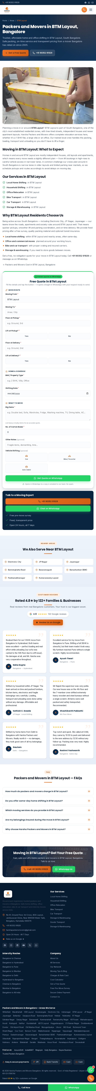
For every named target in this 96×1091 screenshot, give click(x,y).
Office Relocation (57, 907)
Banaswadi (33, 1021)
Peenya (5, 1037)
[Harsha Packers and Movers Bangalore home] (6, 10)
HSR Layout (29, 1014)
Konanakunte (60, 1040)
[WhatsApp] (89, 2)
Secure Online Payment (60, 994)
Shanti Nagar (7, 1033)
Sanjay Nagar (21, 1021)
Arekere (15, 1044)
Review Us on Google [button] (48, 623)
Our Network (55, 969)
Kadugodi (13, 1025)
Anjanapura (71, 1040)
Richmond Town (79, 1029)
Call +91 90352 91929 (34, 873)
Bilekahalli (24, 1044)
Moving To (11, 307)
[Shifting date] (48, 394)
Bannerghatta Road (15, 571)
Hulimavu (6, 1044)
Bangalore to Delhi (10, 977)
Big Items (10, 407)
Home (4, 21)
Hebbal (57, 1018)
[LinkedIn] (17, 947)
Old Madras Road (33, 1029)
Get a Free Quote (16, 53)
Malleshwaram (44, 1033)
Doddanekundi (87, 1025)
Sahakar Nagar (8, 1021)
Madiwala (41, 1044)
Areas (12, 21)
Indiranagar (66, 1014)
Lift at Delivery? (13, 356)
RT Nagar (76, 1018)
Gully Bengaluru (50, 1052)
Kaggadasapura (57, 1025)
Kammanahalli (45, 1021)
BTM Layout (77, 1014)
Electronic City (13, 563)
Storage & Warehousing (60, 920)
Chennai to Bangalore (11, 986)
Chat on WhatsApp (48, 509)
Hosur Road (52, 1044)
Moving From (12, 294)
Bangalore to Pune (10, 969)
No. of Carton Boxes (15, 427)
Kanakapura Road (66, 1044)
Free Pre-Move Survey (60, 990)
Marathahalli (17, 1014)
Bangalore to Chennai (11, 960)
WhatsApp (72, 1087)
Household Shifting (58, 902)
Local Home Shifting (58, 898)
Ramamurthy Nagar (60, 1021)
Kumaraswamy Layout (47, 579)
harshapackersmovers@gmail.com (21, 932)
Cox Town (19, 1033)
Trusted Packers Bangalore (13, 1056)
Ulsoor (58, 1029)
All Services (55, 964)
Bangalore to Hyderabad (12, 964)
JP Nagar (41, 563)
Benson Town (30, 1033)
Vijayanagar (67, 1033)
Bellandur (17, 1018)
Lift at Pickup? (13, 331)
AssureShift (18, 1052)
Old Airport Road (17, 1029)
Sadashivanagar (17, 1037)
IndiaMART (29, 1052)
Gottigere (82, 1040)
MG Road (67, 1029)
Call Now (24, 1087)
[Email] (93, 2)
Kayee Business (65, 1052)
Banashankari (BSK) (76, 571)
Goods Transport (57, 924)
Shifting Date (12, 388)
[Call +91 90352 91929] (84, 9)
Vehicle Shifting (17, 451)
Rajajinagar (56, 1033)
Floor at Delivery (13, 343)
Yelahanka (66, 1018)
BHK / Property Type (15, 375)
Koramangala (41, 1014)
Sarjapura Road (29, 1018)
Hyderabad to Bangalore (12, 981)
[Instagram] (11, 947)
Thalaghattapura (46, 1040)
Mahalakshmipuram (82, 1033)
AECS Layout (43, 1025)
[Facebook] (85, 2)
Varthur (22, 1025)
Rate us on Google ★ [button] (15, 941)
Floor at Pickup (13, 318)
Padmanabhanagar (15, 579)
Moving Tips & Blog (58, 973)
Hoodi (4, 1025)
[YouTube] (23, 947)
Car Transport (56, 915)
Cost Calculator (56, 981)
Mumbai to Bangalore (11, 990)
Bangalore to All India (11, 994)
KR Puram (74, 1021)
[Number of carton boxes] (48, 432)
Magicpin (39, 1052)
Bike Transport (56, 911)
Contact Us (55, 999)
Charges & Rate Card (59, 977)
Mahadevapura (86, 1021)
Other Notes (15, 440)
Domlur (5, 1029)
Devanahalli (80, 1044)
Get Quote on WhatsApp (48, 478)
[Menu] (91, 9)
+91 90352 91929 (45, 53)
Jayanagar (72, 563)
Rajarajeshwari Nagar (21, 1040)
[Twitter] (30, 947)
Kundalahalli (31, 1025)
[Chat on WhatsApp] (90, 1069)
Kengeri (35, 1040)
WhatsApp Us (65, 873)
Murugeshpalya (48, 1029)
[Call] (90, 1078)
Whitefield (6, 1014)
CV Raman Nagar (72, 1025)
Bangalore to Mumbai (11, 973)
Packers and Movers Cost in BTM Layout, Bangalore (28, 265)
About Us (54, 960)
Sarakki (33, 1044)
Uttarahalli (6, 1040)
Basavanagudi (44, 571)
